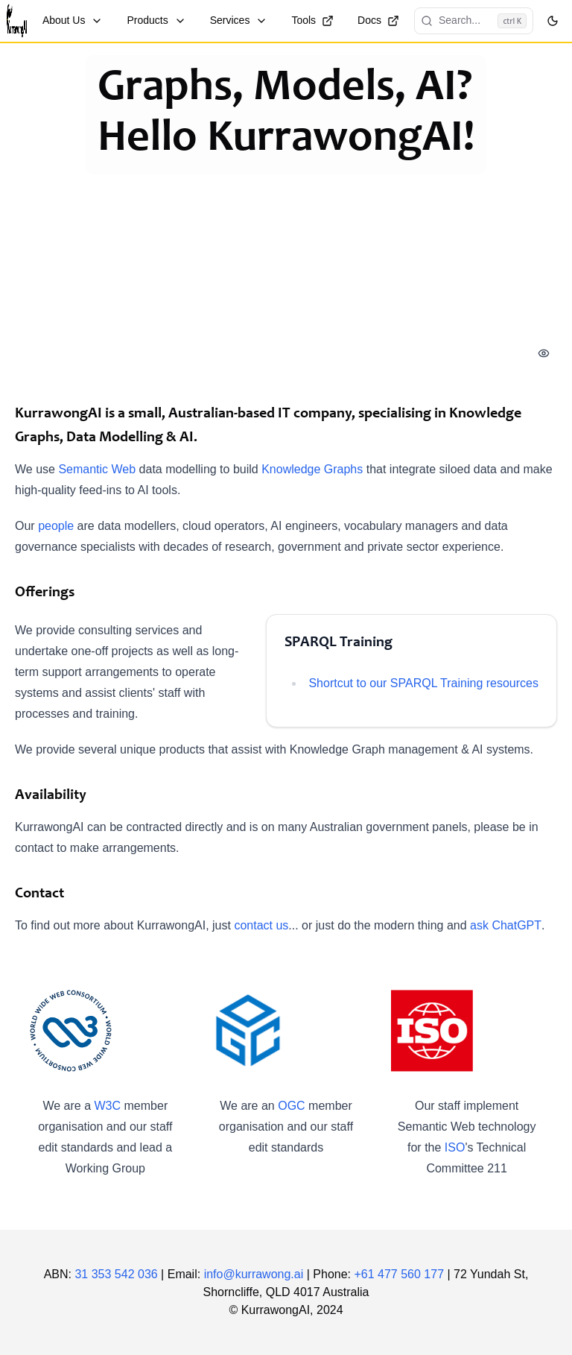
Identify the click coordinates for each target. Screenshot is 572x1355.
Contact (39, 894)
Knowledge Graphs (312, 469)
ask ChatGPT (505, 925)
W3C (108, 1105)
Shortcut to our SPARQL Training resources (423, 683)
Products (156, 20)
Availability (50, 796)
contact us (261, 925)
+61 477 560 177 (399, 1274)
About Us (73, 20)
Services (239, 20)
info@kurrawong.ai (254, 1274)
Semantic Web (97, 469)
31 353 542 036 (115, 1274)
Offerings (44, 593)
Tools (312, 20)
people (56, 525)
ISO (455, 1147)
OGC (291, 1105)
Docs (378, 20)
